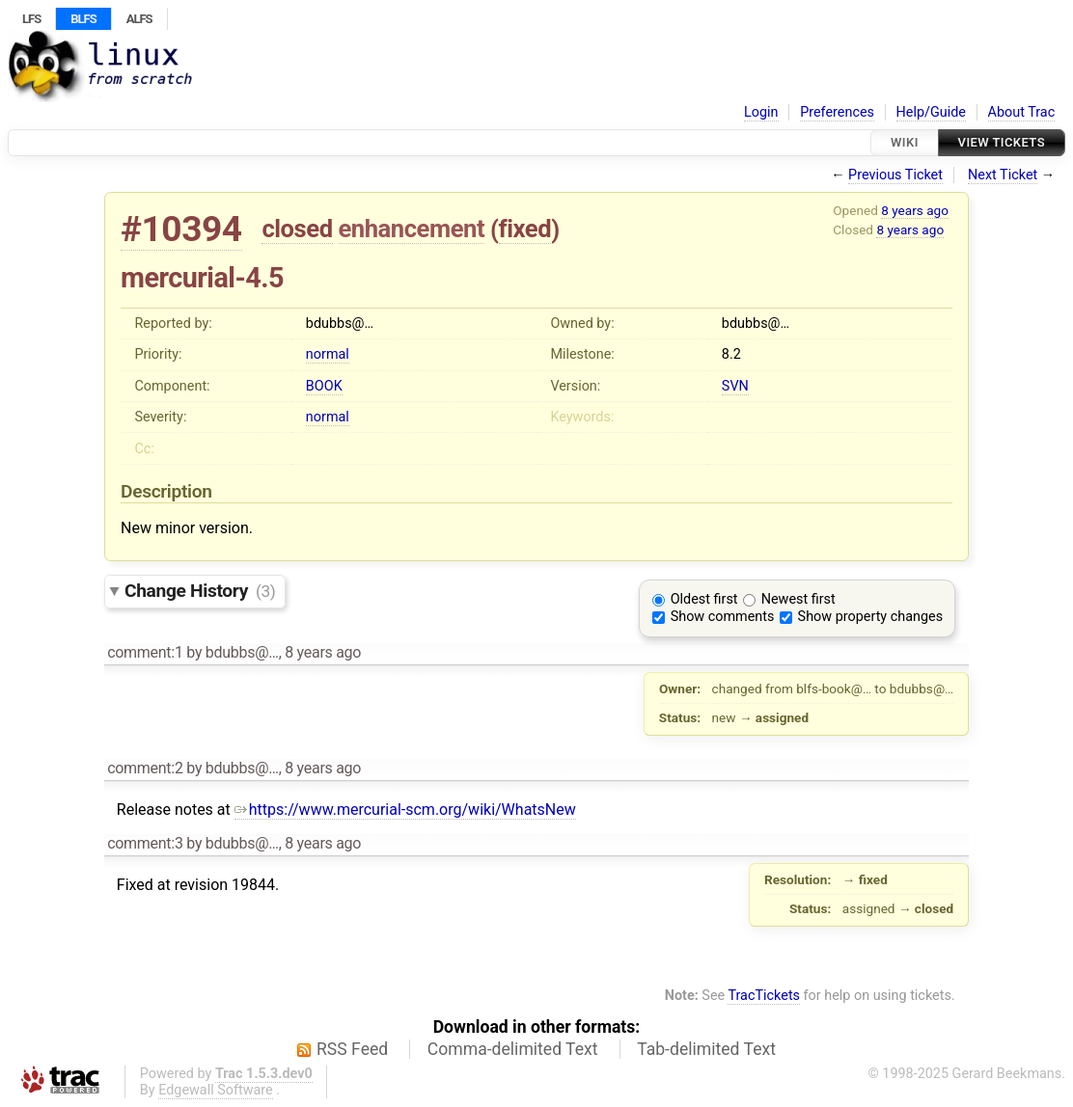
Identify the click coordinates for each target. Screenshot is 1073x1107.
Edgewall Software (215, 1090)
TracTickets (764, 995)
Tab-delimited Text (706, 1049)
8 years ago (915, 210)
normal (327, 354)
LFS (31, 19)
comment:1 (144, 652)
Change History (199, 591)
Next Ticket (1002, 175)
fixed (525, 228)
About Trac (1022, 112)
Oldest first (704, 599)
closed (296, 228)
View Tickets (1001, 142)
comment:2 (144, 768)
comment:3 (144, 843)
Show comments (723, 616)
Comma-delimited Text (512, 1049)
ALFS (139, 19)
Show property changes (870, 616)
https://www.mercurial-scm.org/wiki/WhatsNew (405, 809)
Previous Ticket (895, 175)
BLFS (83, 19)
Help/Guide (931, 112)
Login (761, 112)
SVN (735, 386)
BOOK (324, 386)
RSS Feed (352, 1049)
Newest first (798, 599)
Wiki (905, 142)
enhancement (412, 228)
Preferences (837, 112)
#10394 (181, 229)
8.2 (731, 354)
